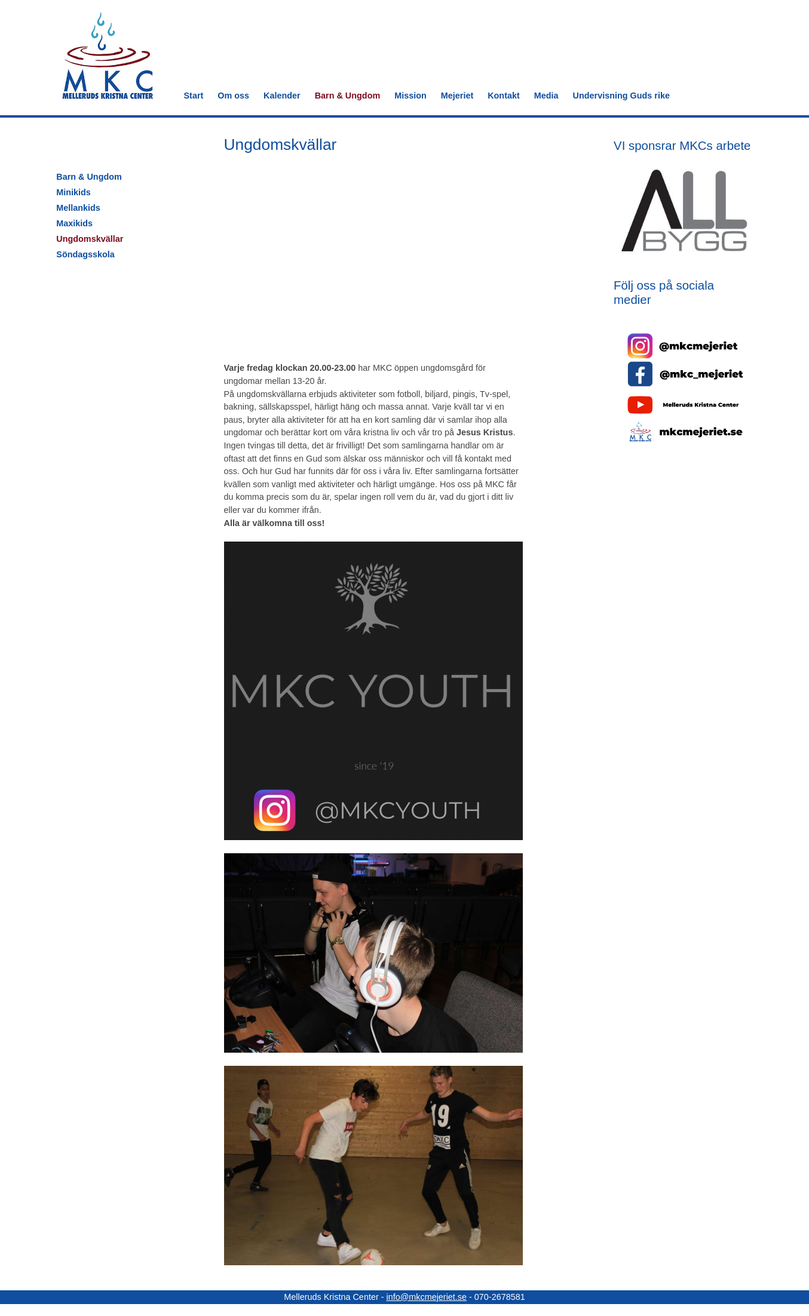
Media (546, 95)
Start (194, 95)
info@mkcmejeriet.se (426, 1297)
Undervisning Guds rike (621, 95)
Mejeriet (457, 95)
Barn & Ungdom (348, 95)
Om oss (233, 95)
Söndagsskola (85, 254)
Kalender (282, 95)
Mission (410, 95)
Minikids (73, 192)
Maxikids (74, 223)
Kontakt (504, 95)
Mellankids (78, 208)
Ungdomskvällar (89, 239)
